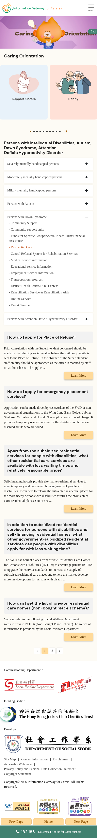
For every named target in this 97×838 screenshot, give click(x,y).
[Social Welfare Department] (29, 684)
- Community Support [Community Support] (23, 223)
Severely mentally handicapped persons (33, 163)
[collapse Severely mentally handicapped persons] (86, 164)
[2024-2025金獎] (48, 806)
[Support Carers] (24, 92)
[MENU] (91, 6)
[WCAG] (17, 806)
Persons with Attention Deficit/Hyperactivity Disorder (42, 319)
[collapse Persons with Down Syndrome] (86, 217)
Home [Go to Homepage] (48, 821)
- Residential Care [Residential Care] (20, 247)
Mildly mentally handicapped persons (31, 190)
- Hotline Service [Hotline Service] (20, 298)
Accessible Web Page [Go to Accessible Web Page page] (18, 764)
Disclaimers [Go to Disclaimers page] (60, 759)
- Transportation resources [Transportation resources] (26, 279)
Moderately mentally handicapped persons (34, 177)
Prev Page (16, 821)
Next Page (81, 821)
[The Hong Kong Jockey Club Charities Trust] (48, 714)
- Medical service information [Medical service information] (28, 260)
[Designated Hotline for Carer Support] (48, 832)
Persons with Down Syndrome (27, 217)
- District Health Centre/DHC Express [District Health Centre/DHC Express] (33, 286)
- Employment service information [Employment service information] (31, 273)
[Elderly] (73, 92)
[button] (30, 131)
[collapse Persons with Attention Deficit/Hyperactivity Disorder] (86, 319)
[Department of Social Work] (48, 744)
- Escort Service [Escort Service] (19, 305)
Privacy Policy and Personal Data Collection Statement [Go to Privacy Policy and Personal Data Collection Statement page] (40, 769)
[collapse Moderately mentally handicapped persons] (86, 177)
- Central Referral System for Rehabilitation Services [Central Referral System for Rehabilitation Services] (43, 253)
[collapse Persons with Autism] (86, 204)
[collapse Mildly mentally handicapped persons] (86, 190)
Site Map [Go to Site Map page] (10, 759)
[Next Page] (59, 651)
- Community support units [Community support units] (26, 229)
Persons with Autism (20, 203)
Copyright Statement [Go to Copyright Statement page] (17, 774)
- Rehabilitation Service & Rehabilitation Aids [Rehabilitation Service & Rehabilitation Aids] (39, 292)
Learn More (78, 375)
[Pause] (65, 131)
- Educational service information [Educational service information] (30, 266)
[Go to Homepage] (31, 8)
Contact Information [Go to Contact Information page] (34, 759)
